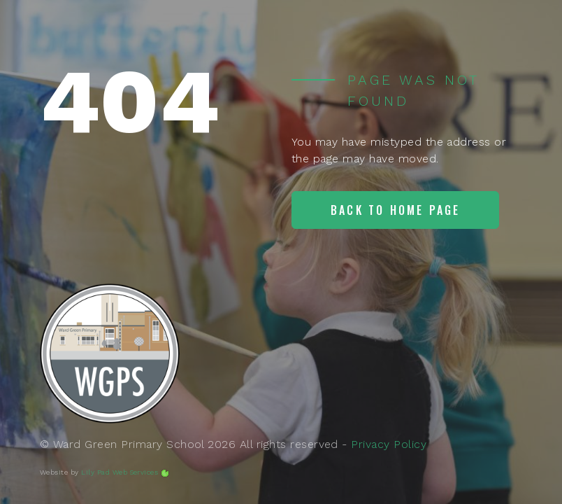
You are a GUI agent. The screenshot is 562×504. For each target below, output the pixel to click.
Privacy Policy (388, 444)
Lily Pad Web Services (119, 472)
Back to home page (395, 210)
